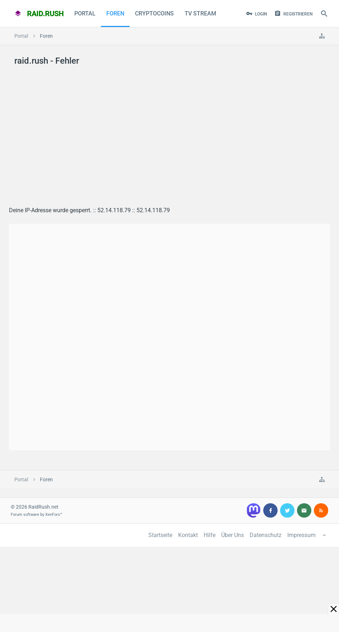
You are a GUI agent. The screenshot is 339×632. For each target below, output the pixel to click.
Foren (115, 13)
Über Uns (232, 535)
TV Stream (200, 13)
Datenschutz (266, 535)
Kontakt (188, 535)
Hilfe (209, 535)
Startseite (160, 535)
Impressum (301, 535)
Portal (85, 13)
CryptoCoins (154, 13)
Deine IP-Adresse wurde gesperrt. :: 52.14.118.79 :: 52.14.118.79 (89, 210)
